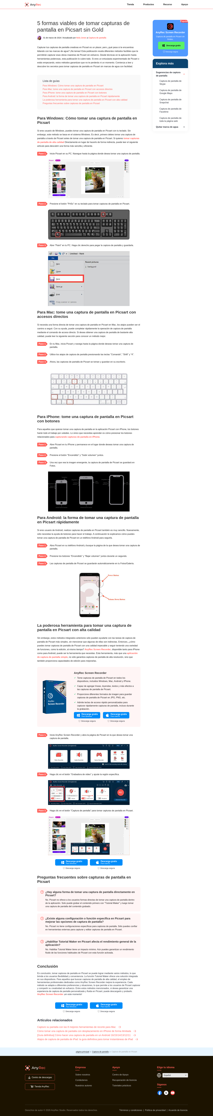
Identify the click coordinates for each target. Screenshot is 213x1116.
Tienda (130, 4)
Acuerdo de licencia (177, 1110)
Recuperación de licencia (124, 1080)
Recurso (167, 4)
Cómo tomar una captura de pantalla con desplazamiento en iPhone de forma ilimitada (86, 1031)
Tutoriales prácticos (121, 1085)
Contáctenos (81, 1080)
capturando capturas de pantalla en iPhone (77, 437)
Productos (148, 4)
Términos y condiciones (130, 1110)
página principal (82, 1052)
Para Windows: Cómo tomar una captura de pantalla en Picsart (73, 85)
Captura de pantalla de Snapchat (170, 101)
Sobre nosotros (82, 1074)
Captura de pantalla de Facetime (170, 110)
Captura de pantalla (97, 38)
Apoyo (184, 4)
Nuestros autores (83, 1085)
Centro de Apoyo (120, 1074)
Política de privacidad (155, 1110)
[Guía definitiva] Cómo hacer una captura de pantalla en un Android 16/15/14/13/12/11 (86, 1035)
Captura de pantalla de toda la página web (170, 119)
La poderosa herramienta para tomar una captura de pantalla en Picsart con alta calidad (85, 100)
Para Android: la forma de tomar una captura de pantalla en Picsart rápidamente (81, 96)
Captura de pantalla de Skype (170, 82)
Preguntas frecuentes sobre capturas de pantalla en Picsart (71, 103)
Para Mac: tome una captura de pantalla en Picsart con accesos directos (77, 89)
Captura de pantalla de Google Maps (170, 91)
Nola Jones (81, 38)
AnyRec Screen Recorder (98, 649)
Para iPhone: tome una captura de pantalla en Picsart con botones (75, 93)
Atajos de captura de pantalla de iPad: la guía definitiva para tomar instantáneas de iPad (87, 1039)
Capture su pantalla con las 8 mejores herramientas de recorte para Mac (79, 1027)
